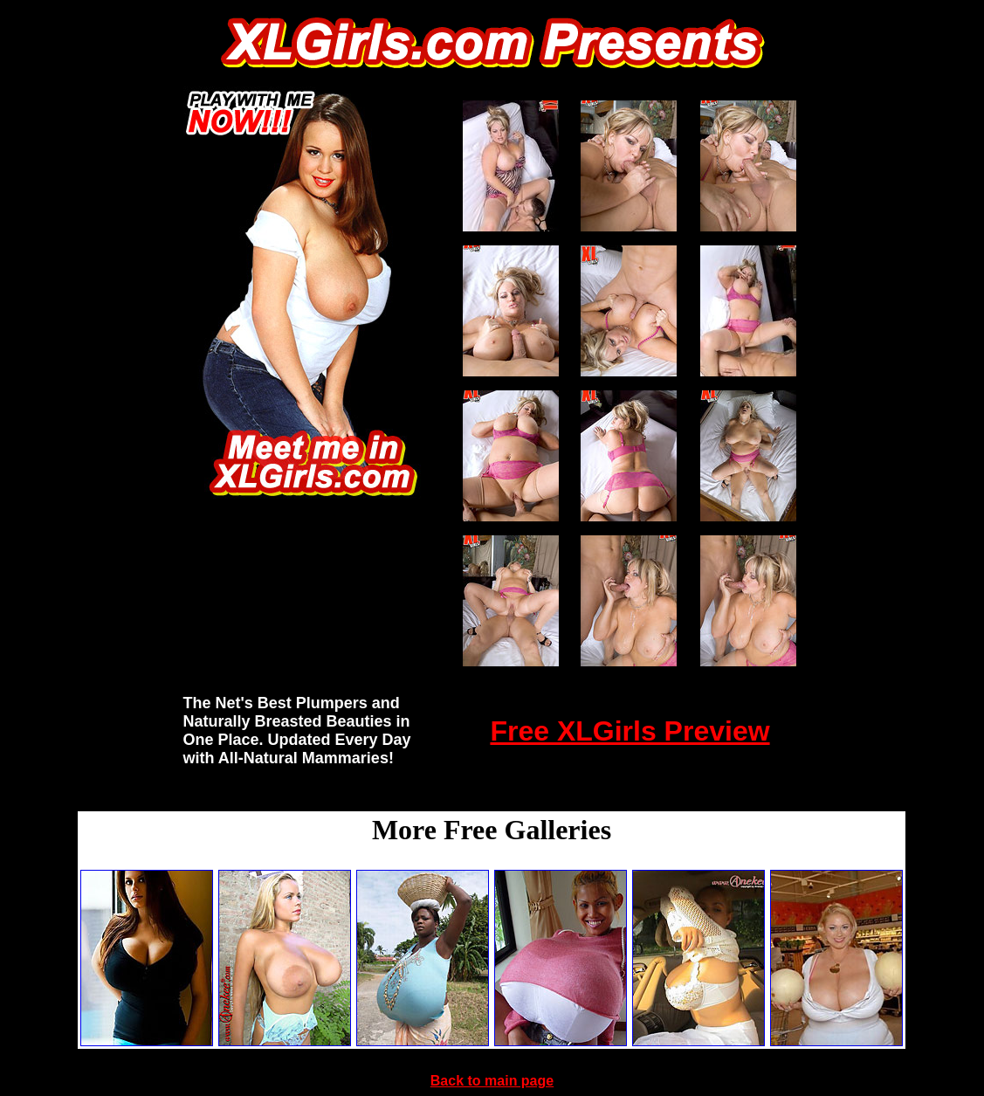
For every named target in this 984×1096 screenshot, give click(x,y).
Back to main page (492, 1080)
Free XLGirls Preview (629, 731)
